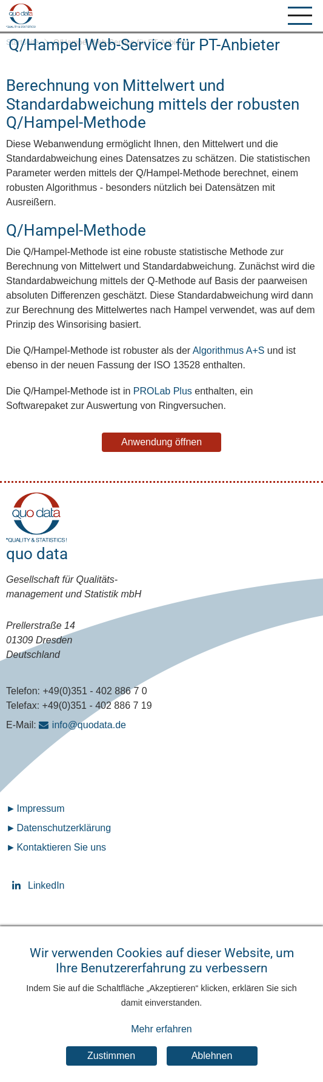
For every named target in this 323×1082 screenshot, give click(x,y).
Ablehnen (212, 1067)
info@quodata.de (89, 725)
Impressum (40, 808)
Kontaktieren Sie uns (61, 847)
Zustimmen (111, 1067)
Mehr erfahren (161, 1040)
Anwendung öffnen (161, 442)
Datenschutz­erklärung (63, 828)
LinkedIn (18, 885)
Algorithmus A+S (229, 350)
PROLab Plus (162, 391)
